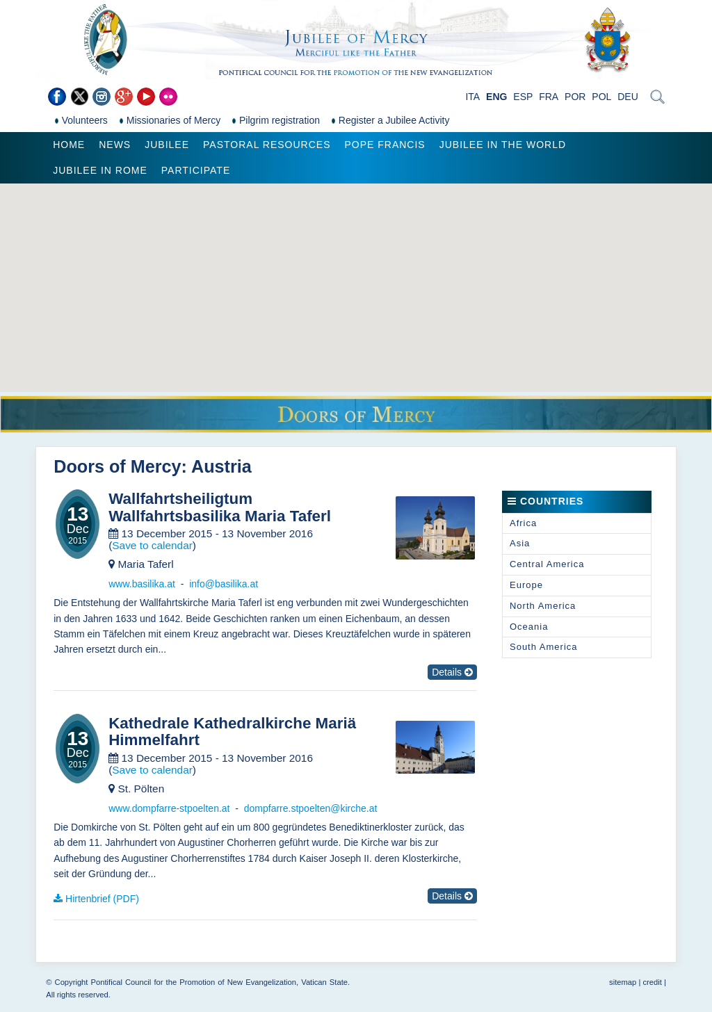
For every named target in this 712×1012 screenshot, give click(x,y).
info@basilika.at (223, 583)
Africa (523, 523)
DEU (627, 96)
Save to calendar (152, 545)
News (115, 144)
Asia (520, 543)
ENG (496, 96)
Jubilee (167, 144)
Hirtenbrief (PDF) (102, 898)
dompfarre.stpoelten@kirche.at (311, 808)
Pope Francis (384, 144)
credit (651, 982)
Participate (195, 170)
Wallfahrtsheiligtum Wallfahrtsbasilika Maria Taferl (219, 508)
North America (543, 606)
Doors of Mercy (117, 466)
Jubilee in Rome (100, 170)
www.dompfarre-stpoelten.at (168, 808)
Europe (526, 585)
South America (544, 647)
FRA (548, 96)
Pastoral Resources (266, 144)
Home (69, 144)
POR (575, 96)
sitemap (622, 982)
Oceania (529, 626)
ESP (523, 96)
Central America (547, 564)
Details (452, 672)
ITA (472, 96)
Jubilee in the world (502, 144)
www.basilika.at (141, 583)
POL (601, 96)
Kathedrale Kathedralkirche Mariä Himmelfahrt (232, 732)
